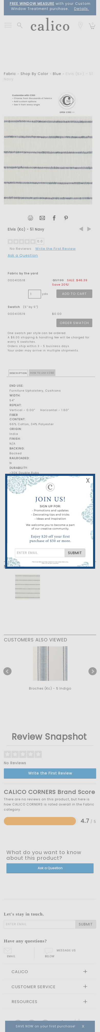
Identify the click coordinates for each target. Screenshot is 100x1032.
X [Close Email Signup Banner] (88, 480)
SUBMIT (75, 552)
